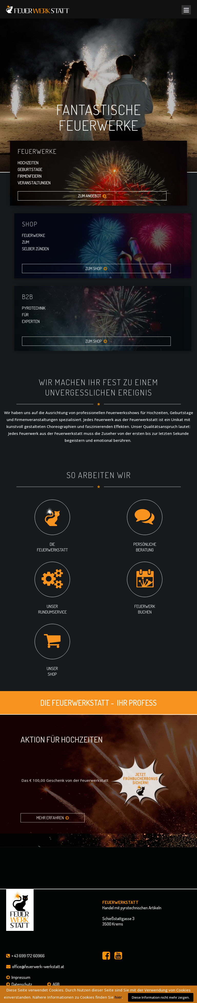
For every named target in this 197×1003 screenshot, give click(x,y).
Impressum (21, 977)
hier (118, 997)
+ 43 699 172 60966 (28, 955)
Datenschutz (22, 984)
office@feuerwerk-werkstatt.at (38, 966)
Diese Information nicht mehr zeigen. (161, 997)
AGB (56, 984)
